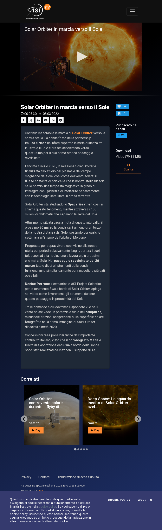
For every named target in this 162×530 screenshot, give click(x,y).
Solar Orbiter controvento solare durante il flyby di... (46, 402)
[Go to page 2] (78, 449)
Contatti (44, 477)
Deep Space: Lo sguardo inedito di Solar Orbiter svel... (109, 402)
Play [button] (36, 430)
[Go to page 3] (81, 449)
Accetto (145, 500)
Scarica (129, 167)
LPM (40, 490)
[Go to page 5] (87, 449)
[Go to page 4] (84, 449)
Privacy (26, 477)
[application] (81, 57)
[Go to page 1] (75, 449)
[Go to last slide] (24, 418)
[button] (81, 57)
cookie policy (47, 506)
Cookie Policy (119, 500)
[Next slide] (138, 418)
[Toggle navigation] (132, 11)
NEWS (121, 135)
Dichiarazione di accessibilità (78, 477)
